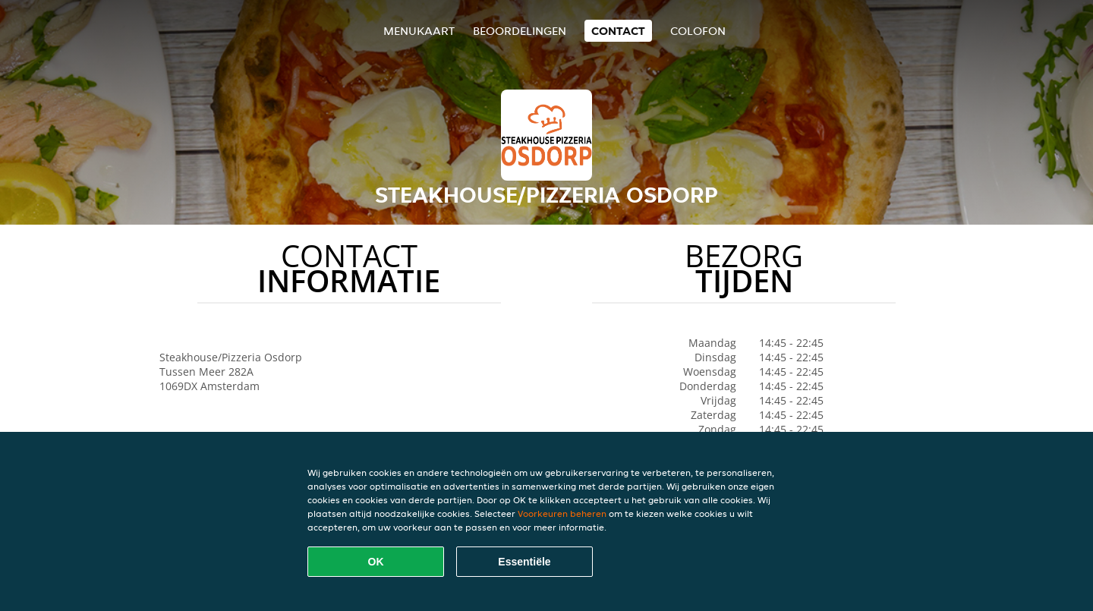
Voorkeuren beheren (562, 513)
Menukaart (419, 31)
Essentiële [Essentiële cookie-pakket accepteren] (524, 562)
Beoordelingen (519, 31)
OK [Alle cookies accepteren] (376, 562)
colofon (698, 31)
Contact (618, 31)
